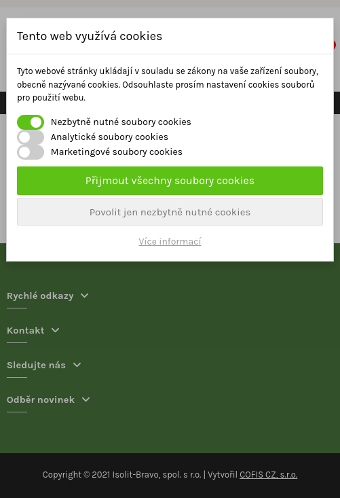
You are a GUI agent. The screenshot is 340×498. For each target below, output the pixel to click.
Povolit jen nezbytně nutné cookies (170, 212)
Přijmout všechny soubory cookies (170, 180)
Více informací (169, 241)
